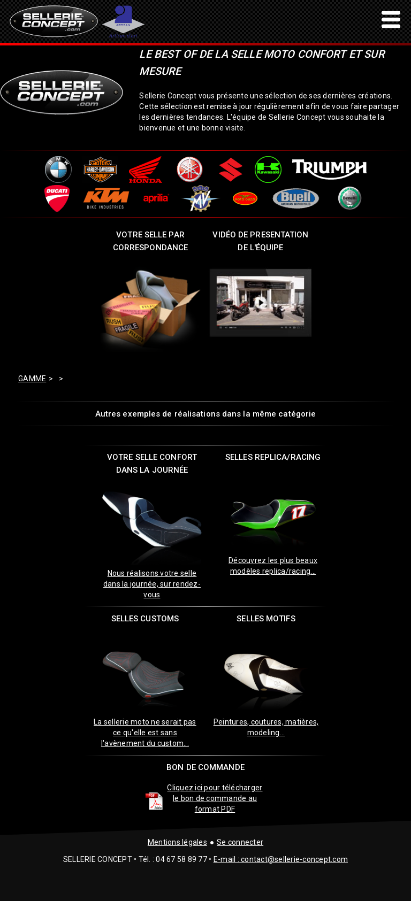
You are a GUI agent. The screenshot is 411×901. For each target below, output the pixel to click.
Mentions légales (177, 842)
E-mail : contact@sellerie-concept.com (281, 859)
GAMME (32, 378)
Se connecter (240, 842)
